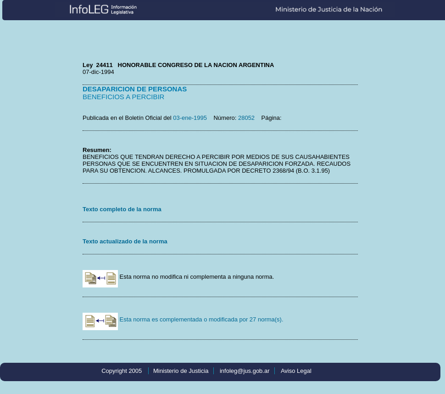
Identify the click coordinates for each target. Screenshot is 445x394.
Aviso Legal (296, 370)
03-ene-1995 (190, 117)
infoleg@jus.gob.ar (245, 370)
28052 (246, 117)
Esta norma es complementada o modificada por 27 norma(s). (183, 319)
